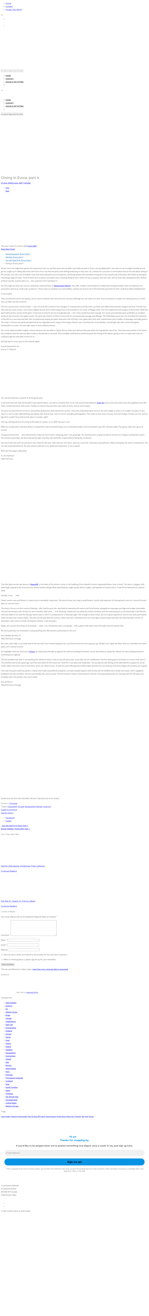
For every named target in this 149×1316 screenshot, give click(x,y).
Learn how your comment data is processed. (50, 969)
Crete (3, 1116)
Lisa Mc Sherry (7, 813)
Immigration (11, 1056)
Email (4, 945)
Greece (8, 1047)
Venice (91, 1116)
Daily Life (9, 1025)
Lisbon (42, 1116)
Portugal (13, 803)
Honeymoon (22, 1116)
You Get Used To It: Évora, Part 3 (18, 260)
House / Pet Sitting (14, 9)
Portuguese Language (14, 1078)
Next (7, 191)
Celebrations (11, 1022)
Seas (7, 1084)
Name (4, 940)
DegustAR (34, 584)
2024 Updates (11, 1003)
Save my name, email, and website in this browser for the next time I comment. (35, 955)
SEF (83, 1116)
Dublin (8, 1116)
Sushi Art (100, 403)
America (9, 1006)
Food (8, 1040)
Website (4, 950)
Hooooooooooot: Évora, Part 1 (18, 254)
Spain (8, 1090)
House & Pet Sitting (15, 82)
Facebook (10, 818)
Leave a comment (9, 810)
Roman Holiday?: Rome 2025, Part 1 (16, 829)
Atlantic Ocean (11, 1012)
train (86, 1116)
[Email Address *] (74, 1153)
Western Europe (12, 1106)
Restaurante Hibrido (62, 286)
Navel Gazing (11, 1069)
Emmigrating (11, 1028)
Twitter (9, 821)
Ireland (8, 1059)
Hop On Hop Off (34, 1116)
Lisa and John (32, 992)
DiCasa (32, 652)
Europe (8, 1034)
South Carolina (12, 1087)
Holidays (9, 1050)
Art (7, 1009)
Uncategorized (11, 1100)
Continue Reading (9, 871)
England (9, 1031)
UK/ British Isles (12, 1097)
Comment (5, 935)
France (8, 1043)
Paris (7, 1072)
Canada (9, 1018)
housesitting (11, 1053)
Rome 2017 (70, 1116)
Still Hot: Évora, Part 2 (14, 257)
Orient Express (51, 1116)
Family (8, 1037)
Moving (8, 1065)
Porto (59, 1116)
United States (11, 1103)
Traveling (9, 1094)
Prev (7, 188)
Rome (64, 1116)
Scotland (9, 1081)
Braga (8, 1015)
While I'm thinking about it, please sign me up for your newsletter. (28, 960)
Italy (7, 1062)
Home (8, 3)
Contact (9, 6)
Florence (14, 1116)
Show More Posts (8, 249)
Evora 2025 (32, 246)
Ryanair (78, 1116)
